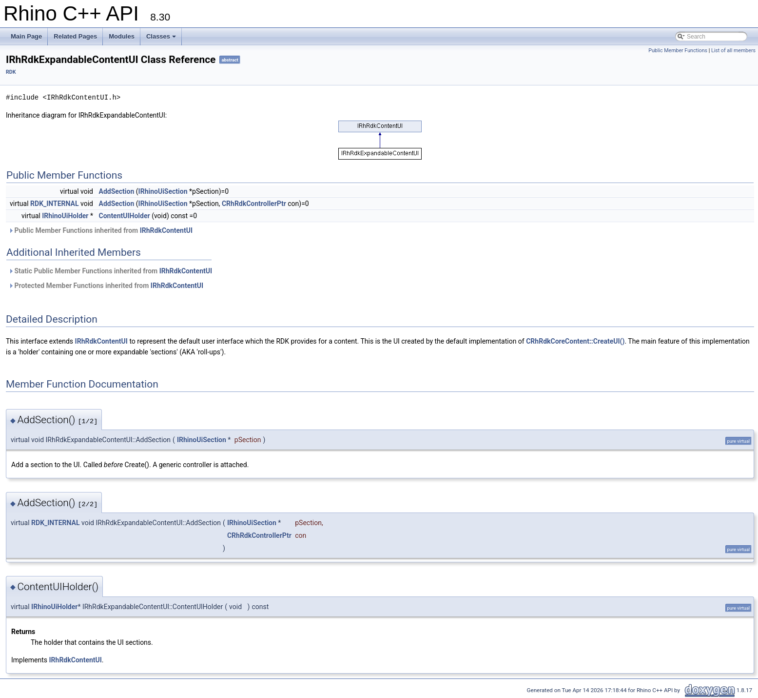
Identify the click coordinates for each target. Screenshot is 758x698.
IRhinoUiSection (163, 191)
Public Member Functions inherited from (100, 230)
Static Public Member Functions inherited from (110, 271)
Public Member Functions (677, 50)
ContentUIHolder (124, 216)
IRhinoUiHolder (65, 216)
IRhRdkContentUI (166, 230)
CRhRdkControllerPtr (254, 203)
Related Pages (75, 36)
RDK (11, 72)
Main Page (26, 36)
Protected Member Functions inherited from (105, 285)
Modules (122, 36)
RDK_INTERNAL (54, 203)
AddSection (116, 191)
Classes (161, 36)
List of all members (733, 50)
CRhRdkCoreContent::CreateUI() (575, 341)
